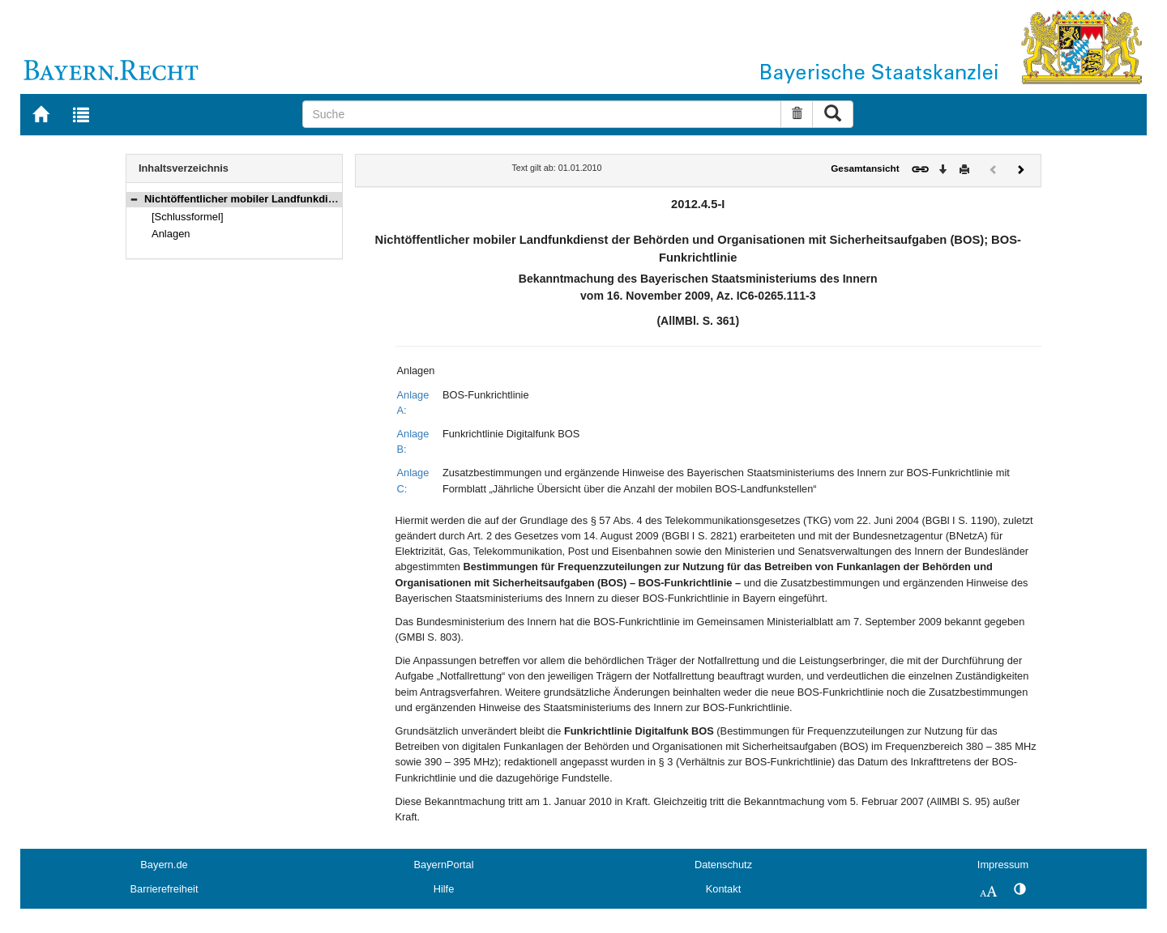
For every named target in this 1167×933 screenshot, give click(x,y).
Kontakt (723, 889)
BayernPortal (444, 864)
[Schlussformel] (188, 217)
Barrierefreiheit (164, 889)
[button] (134, 199)
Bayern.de (163, 864)
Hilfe (444, 889)
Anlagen (171, 234)
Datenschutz (723, 864)
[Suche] (541, 114)
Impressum (1002, 864)
